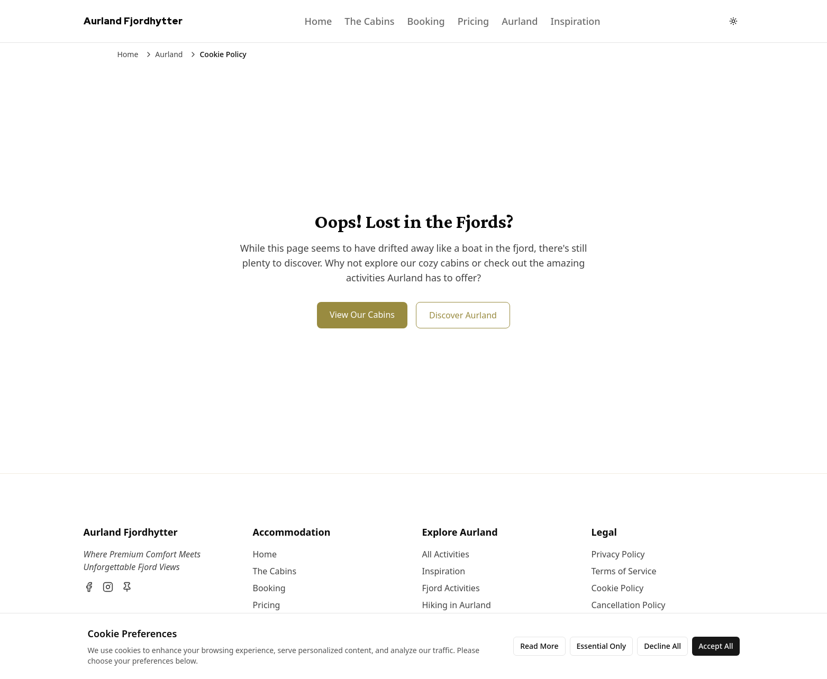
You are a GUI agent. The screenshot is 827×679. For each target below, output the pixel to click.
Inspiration (576, 21)
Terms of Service (624, 571)
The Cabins (369, 21)
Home (318, 21)
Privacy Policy (618, 554)
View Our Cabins (362, 314)
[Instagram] (108, 587)
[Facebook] (89, 587)
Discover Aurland (463, 315)
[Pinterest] (127, 587)
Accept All (715, 646)
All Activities (445, 554)
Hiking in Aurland (456, 605)
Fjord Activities (451, 588)
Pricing (473, 21)
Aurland (520, 21)
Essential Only (601, 646)
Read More (539, 646)
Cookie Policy (618, 588)
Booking (425, 21)
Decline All (662, 646)
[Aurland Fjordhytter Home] (133, 21)
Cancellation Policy (629, 605)
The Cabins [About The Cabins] (275, 571)
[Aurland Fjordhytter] (160, 532)
